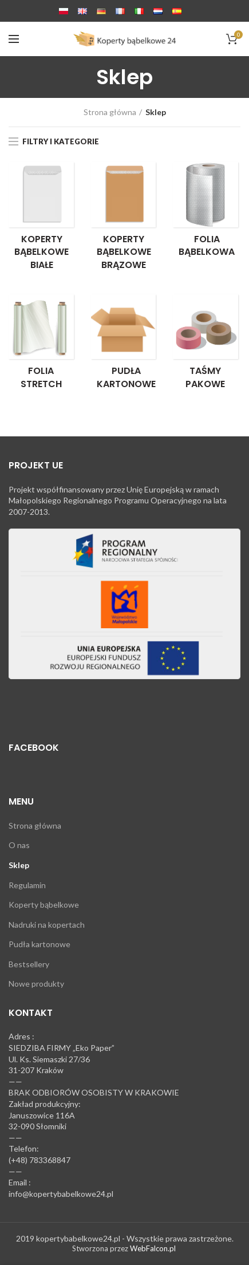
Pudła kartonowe (39, 944)
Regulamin (27, 885)
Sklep (19, 865)
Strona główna (110, 112)
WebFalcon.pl (153, 1248)
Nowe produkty (36, 983)
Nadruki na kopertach (47, 924)
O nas (19, 845)
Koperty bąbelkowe (44, 904)
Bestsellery (29, 964)
